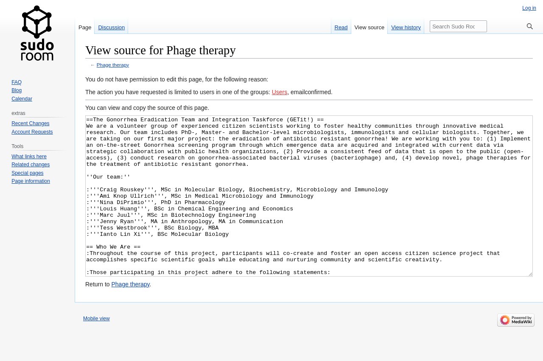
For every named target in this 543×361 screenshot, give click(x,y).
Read (341, 27)
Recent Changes (30, 123)
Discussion (111, 27)
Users (280, 92)
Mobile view (96, 350)
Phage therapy (113, 64)
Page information (30, 181)
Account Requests (32, 132)
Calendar (21, 99)
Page (84, 27)
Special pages (27, 173)
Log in (529, 8)
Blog (16, 90)
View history (406, 27)
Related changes (30, 165)
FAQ (16, 82)
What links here (29, 157)
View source (370, 27)
